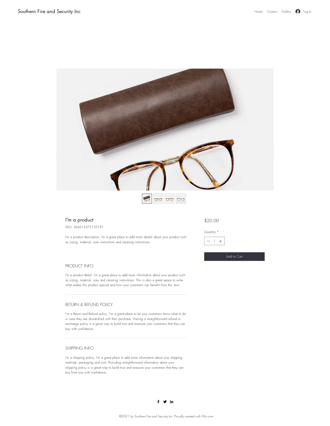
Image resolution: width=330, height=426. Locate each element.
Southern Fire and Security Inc (49, 11)
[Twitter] (165, 401)
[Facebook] (158, 401)
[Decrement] (208, 241)
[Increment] (221, 241)
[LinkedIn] (171, 401)
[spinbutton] (214, 241)
